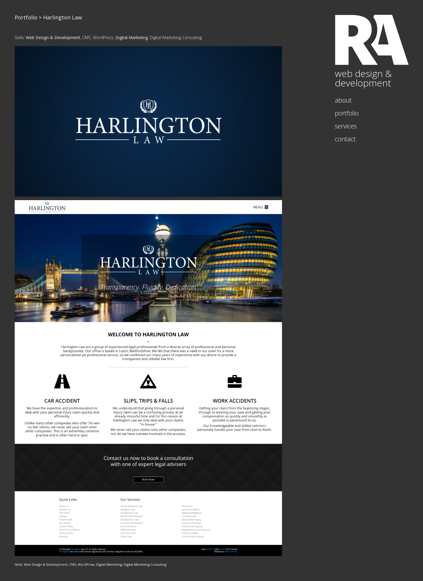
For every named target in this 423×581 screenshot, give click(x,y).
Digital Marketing (131, 37)
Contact (345, 138)
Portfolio (26, 17)
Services (346, 125)
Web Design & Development (53, 37)
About (343, 100)
